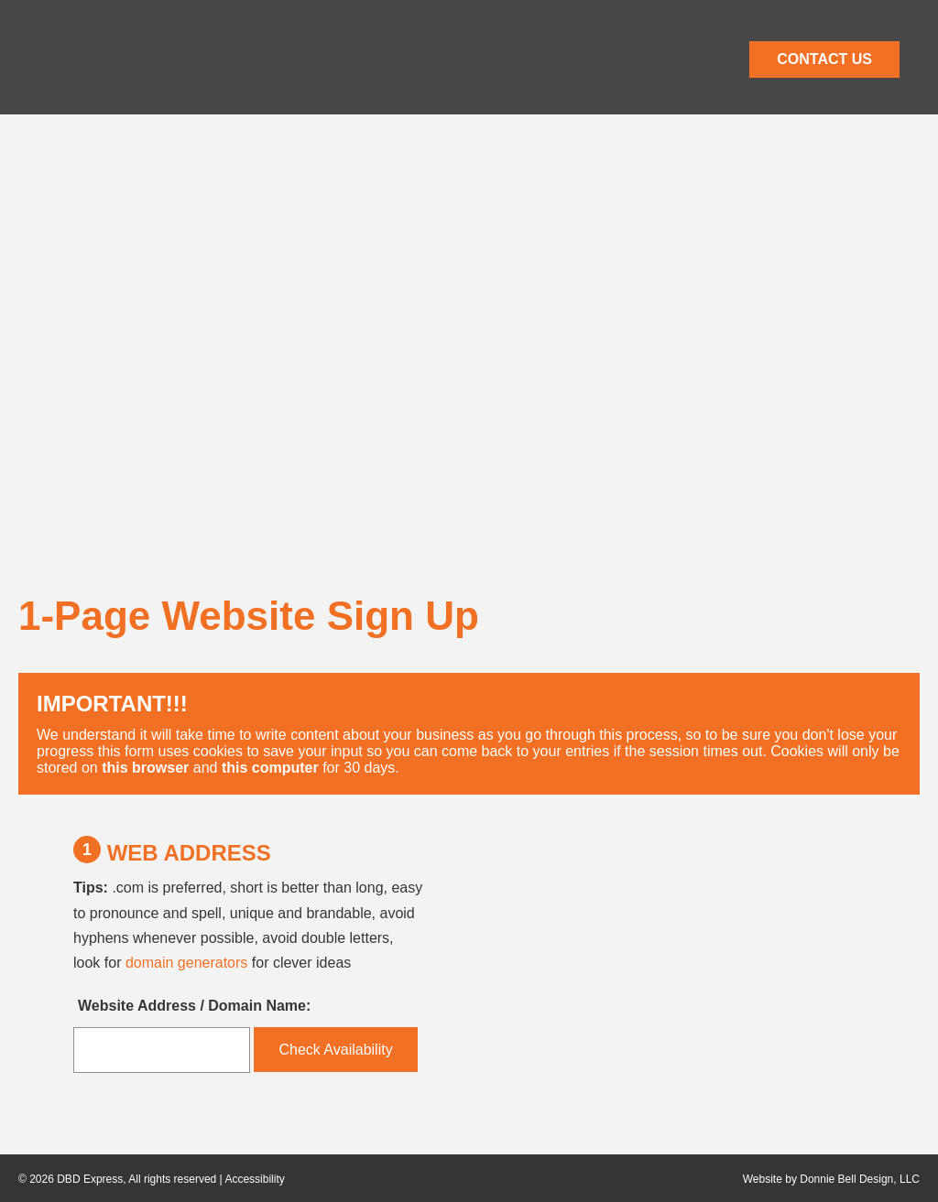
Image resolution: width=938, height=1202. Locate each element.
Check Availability (335, 1049)
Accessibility (254, 1179)
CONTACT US (824, 59)
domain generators (186, 962)
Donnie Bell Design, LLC (860, 1179)
